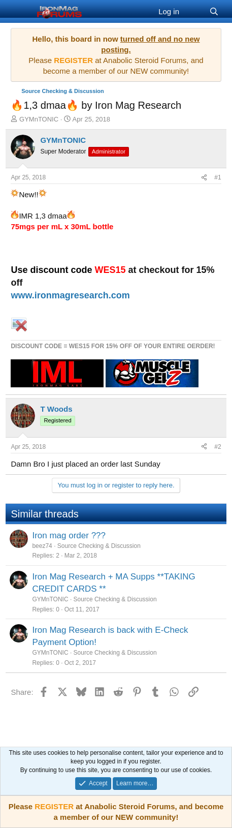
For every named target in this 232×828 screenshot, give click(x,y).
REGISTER (54, 806)
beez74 (42, 545)
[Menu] (19, 12)
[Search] (214, 11)
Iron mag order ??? (69, 535)
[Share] (204, 177)
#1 (217, 177)
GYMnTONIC (38, 119)
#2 (217, 446)
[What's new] (194, 11)
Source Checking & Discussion (99, 545)
